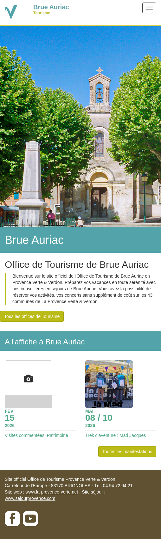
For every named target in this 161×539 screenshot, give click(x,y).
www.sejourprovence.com (30, 498)
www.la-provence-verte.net (51, 491)
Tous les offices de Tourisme (32, 316)
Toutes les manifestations (127, 451)
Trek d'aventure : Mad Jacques (115, 435)
